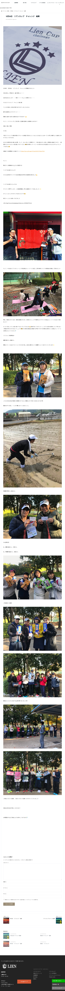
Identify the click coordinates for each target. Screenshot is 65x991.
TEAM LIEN (52, 977)
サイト (4, 893)
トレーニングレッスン (59, 3)
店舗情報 (16, 2)
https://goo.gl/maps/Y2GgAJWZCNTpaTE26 (33, 151)
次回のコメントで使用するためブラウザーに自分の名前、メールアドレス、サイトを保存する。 (22, 899)
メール (5, 887)
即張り (35, 979)
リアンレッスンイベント (55, 975)
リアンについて (37, 971)
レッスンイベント (51, 2)
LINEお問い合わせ (57, 980)
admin (15, 19)
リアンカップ (33, 2)
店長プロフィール (37, 973)
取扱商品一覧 (56, 984)
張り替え (25, 2)
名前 (4, 881)
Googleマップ (24, 981)
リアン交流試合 (42, 2)
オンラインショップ (57, 988)
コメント (6, 862)
